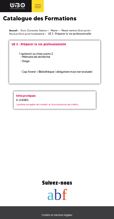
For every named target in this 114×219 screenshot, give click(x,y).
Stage (25, 61)
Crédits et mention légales (57, 215)
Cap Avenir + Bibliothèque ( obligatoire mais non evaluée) (57, 71)
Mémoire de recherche (36, 56)
